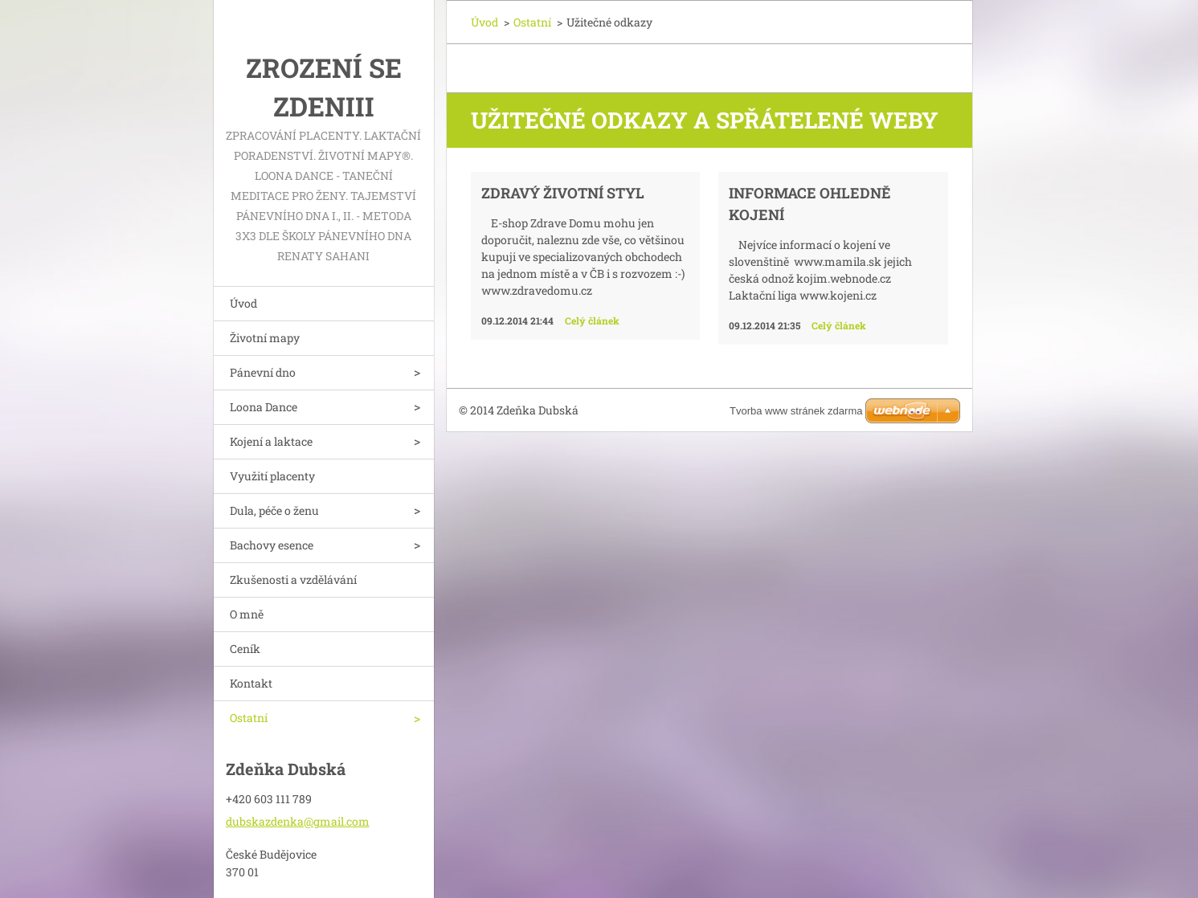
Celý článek (592, 320)
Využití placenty (272, 476)
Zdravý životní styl (562, 192)
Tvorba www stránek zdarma (796, 411)
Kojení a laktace (271, 441)
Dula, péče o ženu (274, 510)
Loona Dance (263, 406)
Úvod (243, 303)
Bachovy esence (271, 545)
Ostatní (249, 717)
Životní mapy (265, 337)
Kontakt (251, 683)
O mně (247, 614)
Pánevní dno (263, 372)
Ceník (245, 648)
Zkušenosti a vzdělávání (293, 579)
